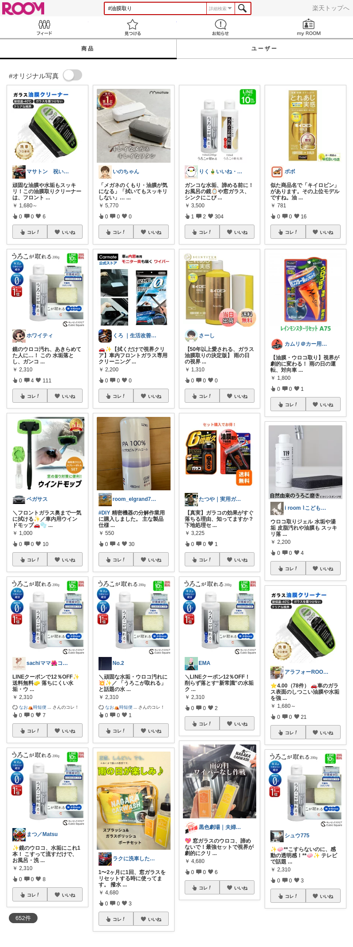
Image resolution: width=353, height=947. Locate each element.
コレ (33, 232)
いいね (68, 232)
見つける (132, 27)
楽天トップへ (330, 7)
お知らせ (221, 27)
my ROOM (309, 27)
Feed (44, 27)
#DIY (104, 513)
